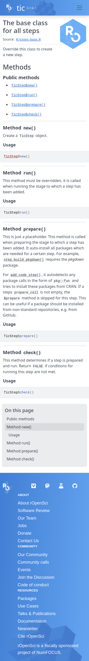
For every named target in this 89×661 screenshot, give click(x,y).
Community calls (33, 562)
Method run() (18, 443)
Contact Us (28, 540)
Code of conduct (33, 585)
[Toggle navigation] (79, 7)
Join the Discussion (36, 577)
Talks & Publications (37, 613)
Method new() (19, 427)
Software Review (34, 510)
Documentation (32, 621)
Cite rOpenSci (31, 636)
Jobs (22, 525)
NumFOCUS (49, 652)
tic (21, 8)
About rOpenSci (33, 503)
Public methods (20, 418)
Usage (14, 435)
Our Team (27, 518)
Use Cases (28, 606)
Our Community (33, 554)
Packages (27, 598)
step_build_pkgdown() (24, 260)
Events (24, 569)
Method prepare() (22, 451)
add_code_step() (26, 275)
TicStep (11, 156)
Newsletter (28, 628)
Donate (25, 533)
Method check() (20, 459)
